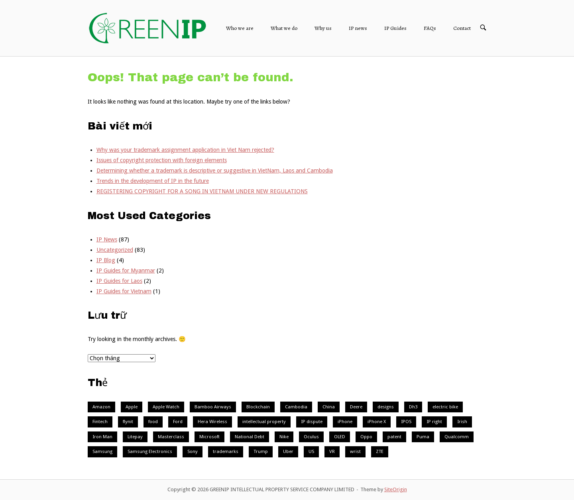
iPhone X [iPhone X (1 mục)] (377, 421)
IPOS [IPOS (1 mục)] (406, 421)
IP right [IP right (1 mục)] (434, 421)
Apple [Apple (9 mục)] (132, 407)
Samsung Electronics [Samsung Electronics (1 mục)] (150, 451)
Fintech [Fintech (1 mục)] (100, 421)
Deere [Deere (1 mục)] (356, 407)
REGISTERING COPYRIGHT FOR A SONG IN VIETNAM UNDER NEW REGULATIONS (202, 191)
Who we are (240, 28)
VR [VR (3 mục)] (332, 451)
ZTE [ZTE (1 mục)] (379, 451)
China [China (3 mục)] (328, 407)
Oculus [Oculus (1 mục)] (311, 436)
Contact (462, 28)
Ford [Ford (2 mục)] (178, 421)
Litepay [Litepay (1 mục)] (135, 436)
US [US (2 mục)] (311, 451)
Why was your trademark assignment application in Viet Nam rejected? (185, 150)
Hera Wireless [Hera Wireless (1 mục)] (212, 421)
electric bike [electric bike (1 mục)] (445, 407)
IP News (106, 239)
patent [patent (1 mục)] (394, 436)
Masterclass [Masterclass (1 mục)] (171, 436)
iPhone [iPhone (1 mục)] (345, 421)
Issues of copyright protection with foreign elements (161, 160)
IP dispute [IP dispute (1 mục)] (311, 421)
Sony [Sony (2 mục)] (192, 451)
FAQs (430, 28)
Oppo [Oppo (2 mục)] (366, 436)
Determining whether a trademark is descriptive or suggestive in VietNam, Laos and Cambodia (214, 170)
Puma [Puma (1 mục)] (423, 436)
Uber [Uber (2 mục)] (288, 451)
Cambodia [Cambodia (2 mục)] (296, 407)
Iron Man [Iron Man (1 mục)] (102, 436)
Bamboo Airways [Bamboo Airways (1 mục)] (213, 407)
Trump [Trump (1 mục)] (261, 451)
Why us (323, 28)
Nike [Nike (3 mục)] (284, 436)
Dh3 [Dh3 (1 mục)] (413, 407)
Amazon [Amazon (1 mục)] (101, 407)
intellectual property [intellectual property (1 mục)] (264, 421)
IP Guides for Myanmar (125, 270)
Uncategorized (114, 250)
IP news (358, 28)
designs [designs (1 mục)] (385, 407)
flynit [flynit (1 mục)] (128, 421)
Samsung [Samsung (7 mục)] (102, 451)
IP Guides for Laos (119, 281)
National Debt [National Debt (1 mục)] (249, 436)
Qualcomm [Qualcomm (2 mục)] (456, 436)
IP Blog (105, 260)
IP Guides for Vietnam (123, 291)
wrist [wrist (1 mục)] (355, 451)
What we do (284, 28)
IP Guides (395, 28)
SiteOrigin (395, 489)
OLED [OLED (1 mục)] (339, 436)
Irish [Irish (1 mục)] (462, 421)
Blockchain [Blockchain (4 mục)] (258, 407)
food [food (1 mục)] (153, 421)
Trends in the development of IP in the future (152, 181)
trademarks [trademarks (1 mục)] (225, 451)
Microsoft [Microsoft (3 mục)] (209, 436)
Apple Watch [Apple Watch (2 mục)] (166, 407)
